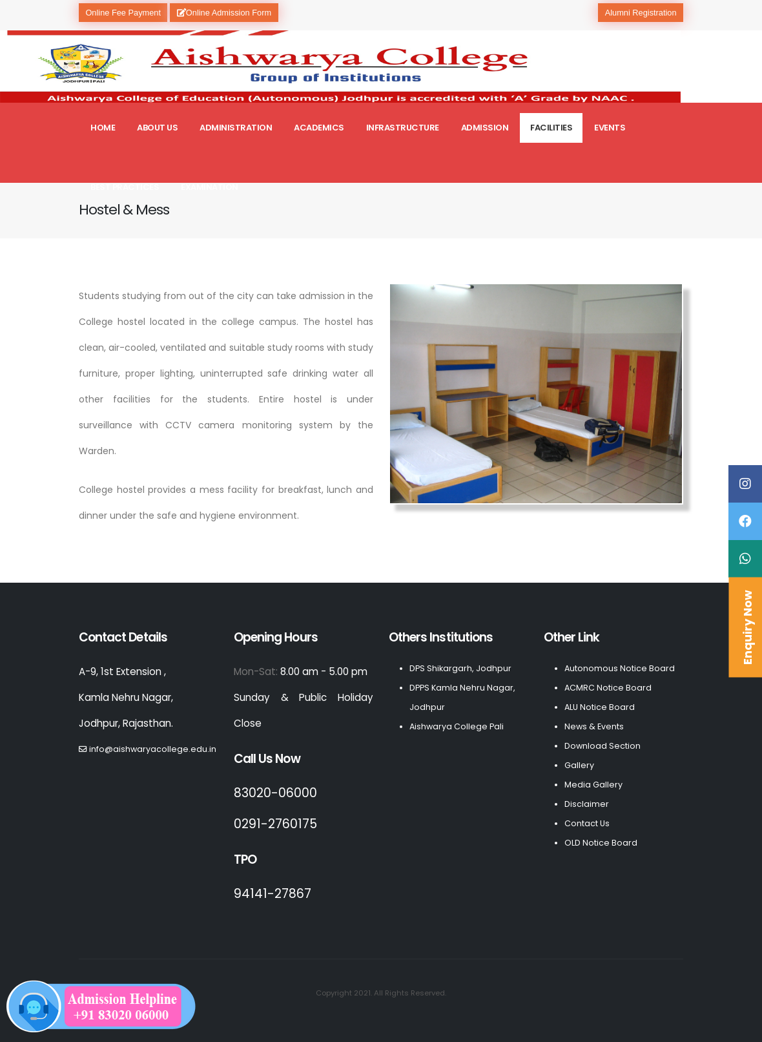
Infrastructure (402, 127)
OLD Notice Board (600, 842)
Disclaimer (586, 803)
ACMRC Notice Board (608, 687)
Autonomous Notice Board (619, 668)
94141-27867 (272, 893)
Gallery (579, 765)
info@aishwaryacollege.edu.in (152, 749)
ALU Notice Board (599, 707)
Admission (485, 127)
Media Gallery (593, 784)
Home (102, 127)
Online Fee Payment (123, 12)
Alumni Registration (641, 12)
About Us (157, 127)
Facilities (551, 127)
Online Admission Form (224, 12)
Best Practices (124, 187)
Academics (319, 127)
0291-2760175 (275, 824)
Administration (236, 127)
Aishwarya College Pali (456, 726)
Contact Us (587, 823)
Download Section (602, 745)
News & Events (594, 726)
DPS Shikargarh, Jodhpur (460, 668)
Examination (209, 187)
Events (609, 127)
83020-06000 (275, 793)
